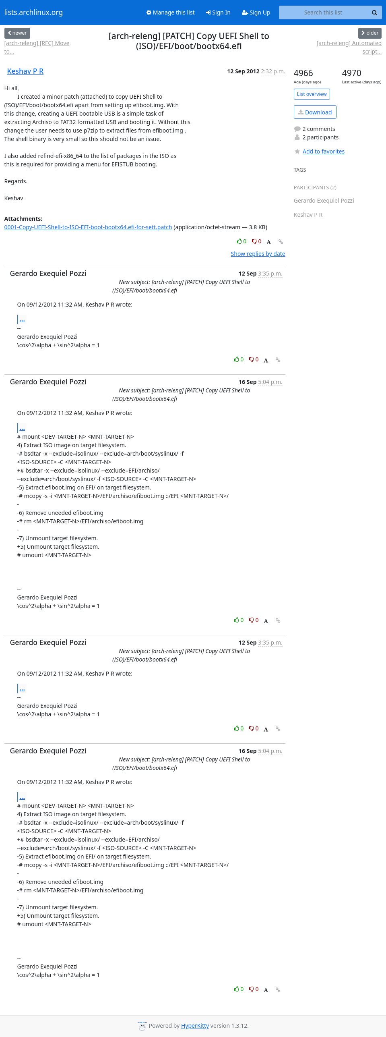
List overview (312, 94)
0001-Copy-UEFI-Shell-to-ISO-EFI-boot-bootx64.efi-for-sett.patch (88, 227)
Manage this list (171, 12)
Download (315, 112)
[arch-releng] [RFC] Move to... (37, 47)
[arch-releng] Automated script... (349, 47)
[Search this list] (323, 12)
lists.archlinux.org (33, 12)
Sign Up (256, 12)
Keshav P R (25, 71)
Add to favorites (319, 151)
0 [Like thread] (242, 241)
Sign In (218, 12)
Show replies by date (258, 253)
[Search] (374, 12)
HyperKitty (195, 1026)
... (22, 319)
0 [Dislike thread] (257, 241)
